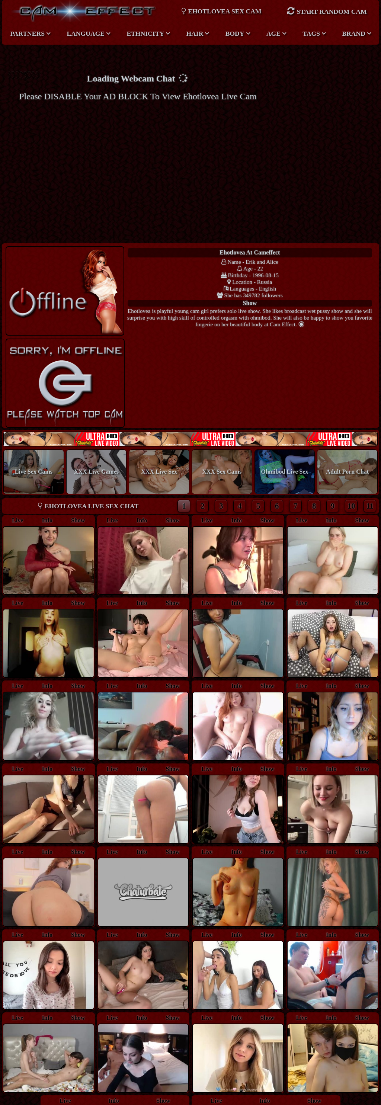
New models (190, 351)
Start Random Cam (326, 11)
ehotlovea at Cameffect (190, 252)
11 (370, 418)
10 (351, 418)
